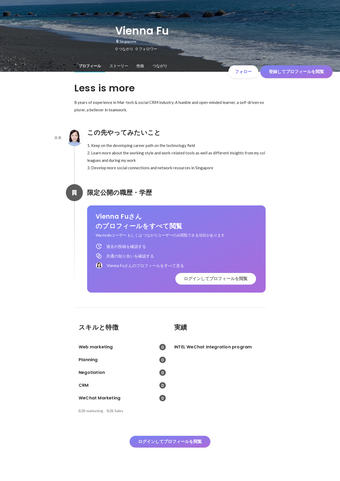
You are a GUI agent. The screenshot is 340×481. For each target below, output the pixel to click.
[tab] (89, 66)
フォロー (243, 72)
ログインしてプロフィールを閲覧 (216, 279)
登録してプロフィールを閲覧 (296, 72)
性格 (140, 66)
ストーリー (118, 66)
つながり (159, 66)
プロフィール (90, 66)
